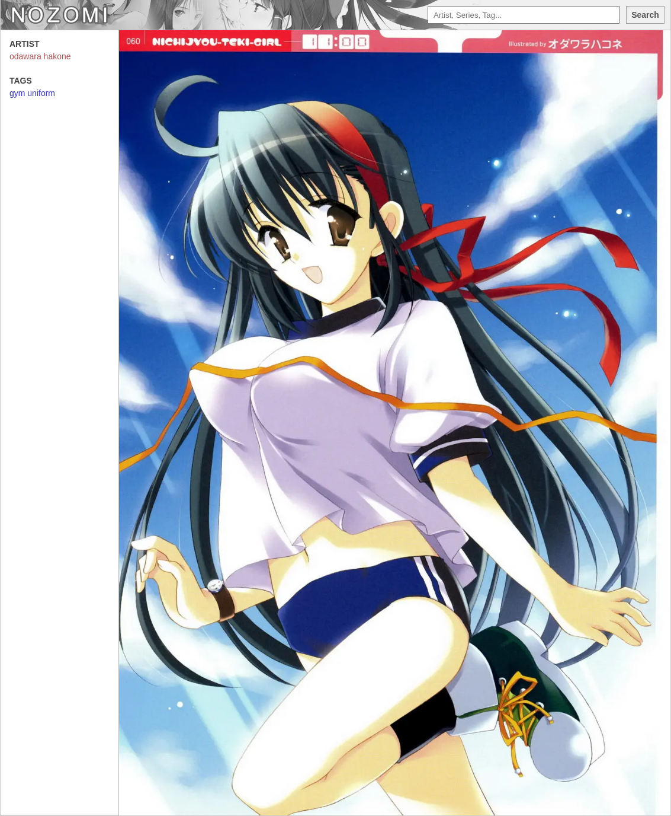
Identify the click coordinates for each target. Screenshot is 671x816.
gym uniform (32, 93)
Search (645, 15)
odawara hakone (40, 56)
